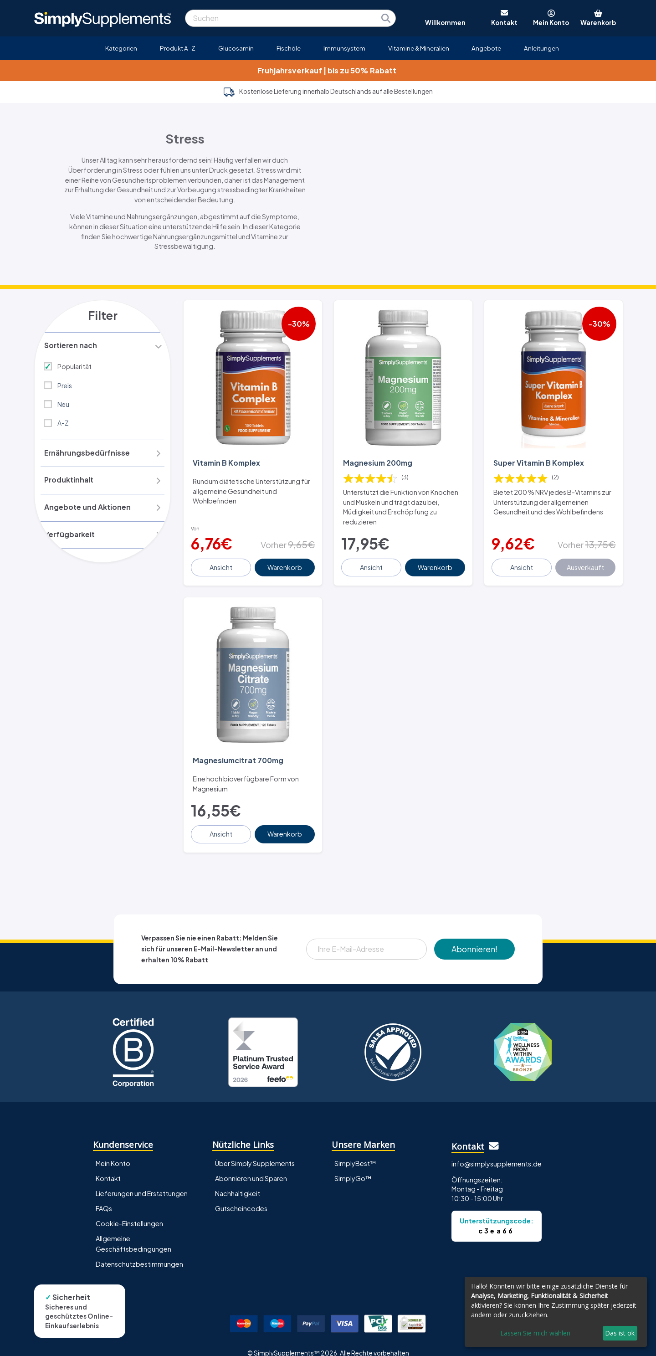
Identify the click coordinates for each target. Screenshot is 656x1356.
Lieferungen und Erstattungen (142, 1180)
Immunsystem (344, 48)
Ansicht (221, 561)
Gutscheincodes (241, 1196)
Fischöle (289, 48)
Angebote (486, 48)
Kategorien (121, 48)
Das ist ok (620, 1333)
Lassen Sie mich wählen (535, 1333)
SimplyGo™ (353, 1165)
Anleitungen (541, 48)
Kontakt (108, 1165)
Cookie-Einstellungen (129, 1211)
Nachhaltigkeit (237, 1180)
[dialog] (556, 1312)
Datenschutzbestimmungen (139, 1251)
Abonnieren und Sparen (251, 1165)
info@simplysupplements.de (496, 1151)
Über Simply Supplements (255, 1150)
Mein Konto (113, 1150)
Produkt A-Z (177, 48)
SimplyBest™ (355, 1150)
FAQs (104, 1196)
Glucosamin (236, 48)
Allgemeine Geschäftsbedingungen (133, 1231)
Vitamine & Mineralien (418, 48)
